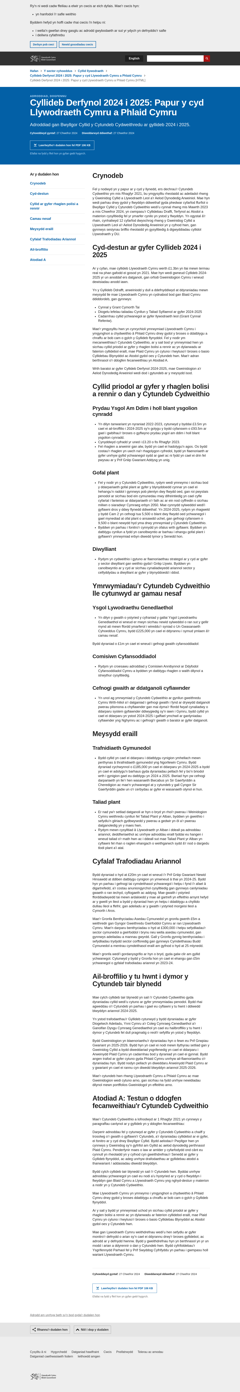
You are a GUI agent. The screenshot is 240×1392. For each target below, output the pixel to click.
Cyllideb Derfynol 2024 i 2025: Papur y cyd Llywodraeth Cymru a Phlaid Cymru (86, 75)
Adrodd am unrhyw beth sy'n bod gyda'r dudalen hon (65, 1315)
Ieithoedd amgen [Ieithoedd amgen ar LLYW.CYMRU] (89, 1356)
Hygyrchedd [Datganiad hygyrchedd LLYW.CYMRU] (59, 1351)
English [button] (134, 58)
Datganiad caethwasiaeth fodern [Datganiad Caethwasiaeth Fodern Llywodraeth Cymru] (51, 1356)
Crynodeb (38, 183)
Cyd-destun (39, 194)
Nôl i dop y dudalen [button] (95, 1329)
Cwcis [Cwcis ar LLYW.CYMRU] (108, 1351)
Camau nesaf (40, 219)
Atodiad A (38, 260)
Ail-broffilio (39, 249)
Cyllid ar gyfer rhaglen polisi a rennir (54, 206)
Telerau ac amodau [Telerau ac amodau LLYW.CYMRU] (150, 1351)
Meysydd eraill (41, 229)
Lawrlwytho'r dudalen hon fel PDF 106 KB (64, 146)
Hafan (34, 71)
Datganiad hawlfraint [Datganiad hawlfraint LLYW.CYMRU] (85, 1351)
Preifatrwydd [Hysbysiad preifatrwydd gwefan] (124, 1351)
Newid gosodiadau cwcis (77, 44)
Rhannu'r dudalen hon (52, 1329)
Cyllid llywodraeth (91, 71)
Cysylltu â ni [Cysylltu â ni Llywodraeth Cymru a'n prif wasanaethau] (38, 1351)
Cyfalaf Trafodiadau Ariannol (53, 239)
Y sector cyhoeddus (58, 71)
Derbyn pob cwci (43, 44)
